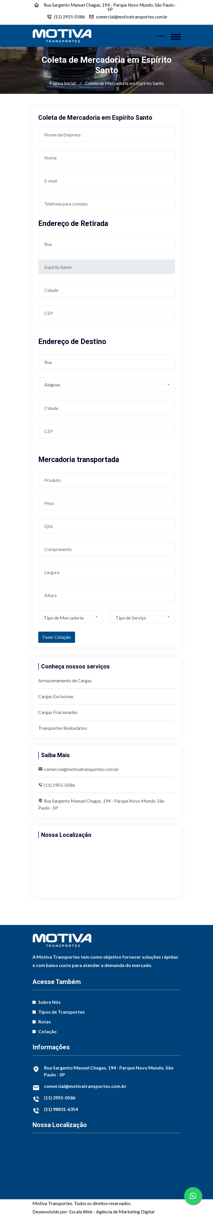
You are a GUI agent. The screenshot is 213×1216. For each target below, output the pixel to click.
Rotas (44, 1021)
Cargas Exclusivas (56, 696)
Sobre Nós (49, 1002)
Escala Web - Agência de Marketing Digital (111, 1211)
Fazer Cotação (57, 637)
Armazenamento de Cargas (65, 680)
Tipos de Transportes (61, 1011)
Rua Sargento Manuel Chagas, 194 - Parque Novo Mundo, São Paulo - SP (110, 7)
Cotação (47, 1031)
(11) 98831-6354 (61, 1109)
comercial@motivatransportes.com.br (132, 17)
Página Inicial (62, 83)
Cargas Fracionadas (57, 712)
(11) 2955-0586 (69, 17)
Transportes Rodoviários (62, 728)
